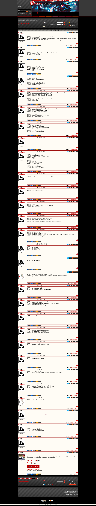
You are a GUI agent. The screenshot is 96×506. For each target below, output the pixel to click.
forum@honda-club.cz (74, 35)
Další (53, 26)
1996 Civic (75, 474)
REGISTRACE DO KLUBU (26, 14)
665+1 (21, 32)
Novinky (22, 24)
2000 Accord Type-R (74, 45)
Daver (21, 397)
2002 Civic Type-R (74, 283)
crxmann (21, 452)
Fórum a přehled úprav (23, 23)
